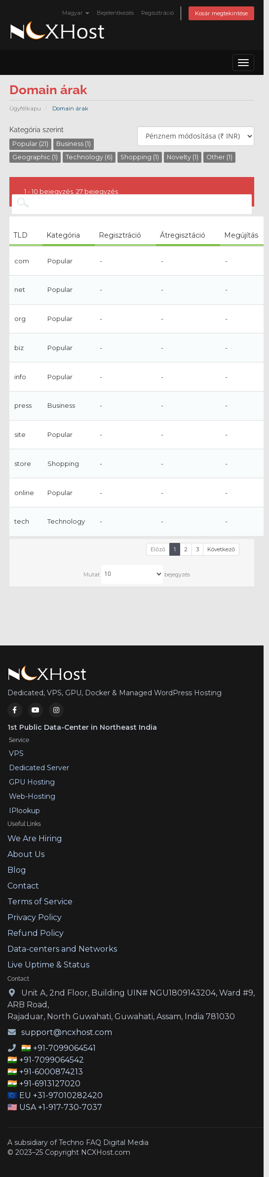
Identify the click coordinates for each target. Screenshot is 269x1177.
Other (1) (219, 157)
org (20, 318)
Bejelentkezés (115, 12)
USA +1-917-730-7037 (60, 1107)
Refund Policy (35, 933)
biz (19, 348)
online (24, 493)
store (22, 463)
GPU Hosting (32, 782)
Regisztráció (157, 12)
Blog (16, 870)
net (19, 289)
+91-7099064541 (64, 1048)
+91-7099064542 (51, 1060)
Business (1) (73, 143)
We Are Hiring (34, 838)
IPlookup (24, 810)
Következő (221, 549)
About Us (25, 854)
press (23, 405)
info (20, 377)
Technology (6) (89, 157)
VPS (16, 753)
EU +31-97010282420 (61, 1095)
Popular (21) (30, 143)
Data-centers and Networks (62, 949)
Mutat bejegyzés (136, 574)
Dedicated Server (39, 767)
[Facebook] (14, 710)
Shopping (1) (139, 157)
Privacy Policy (34, 917)
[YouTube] (35, 710)
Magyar (75, 12)
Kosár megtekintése (221, 13)
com (21, 261)
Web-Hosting (32, 796)
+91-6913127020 (49, 1083)
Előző (158, 549)
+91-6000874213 (51, 1071)
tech (21, 521)
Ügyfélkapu (25, 108)
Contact (23, 886)
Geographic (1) (35, 157)
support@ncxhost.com (66, 1032)
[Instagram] (56, 710)
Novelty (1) (182, 157)
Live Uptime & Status (48, 964)
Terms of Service (40, 901)
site (20, 434)
